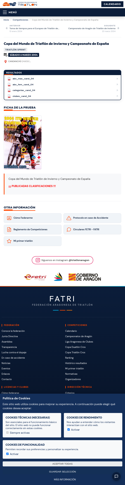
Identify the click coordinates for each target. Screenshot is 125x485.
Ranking (69, 357)
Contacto (7, 379)
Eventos (6, 368)
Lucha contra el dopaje (14, 352)
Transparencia (9, 347)
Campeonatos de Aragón (78, 336)
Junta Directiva (10, 336)
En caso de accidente (13, 357)
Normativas (71, 373)
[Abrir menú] (10, 12)
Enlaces (6, 373)
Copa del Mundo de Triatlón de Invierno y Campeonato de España (56, 43)
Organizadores (73, 379)
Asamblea (7, 341)
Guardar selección (62, 471)
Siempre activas (18, 433)
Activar (73, 430)
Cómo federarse (10, 393)
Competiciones (20, 19)
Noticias (6, 363)
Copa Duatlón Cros (75, 347)
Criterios (70, 393)
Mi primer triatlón (74, 368)
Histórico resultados (76, 363)
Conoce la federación (13, 331)
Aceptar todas (62, 463)
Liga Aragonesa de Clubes (79, 341)
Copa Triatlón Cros (75, 352)
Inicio (6, 19)
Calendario (112, 4)
